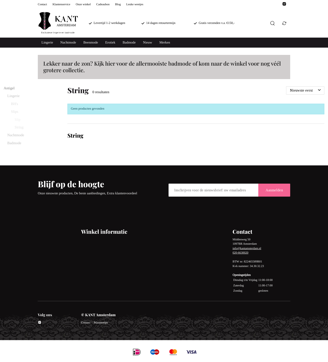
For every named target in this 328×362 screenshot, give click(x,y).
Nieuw (147, 42)
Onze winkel (83, 4)
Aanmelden (274, 190)
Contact (42, 4)
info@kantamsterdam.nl (247, 248)
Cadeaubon (102, 4)
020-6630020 (240, 252)
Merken (164, 42)
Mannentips (101, 322)
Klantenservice (61, 4)
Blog (118, 4)
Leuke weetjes (134, 4)
